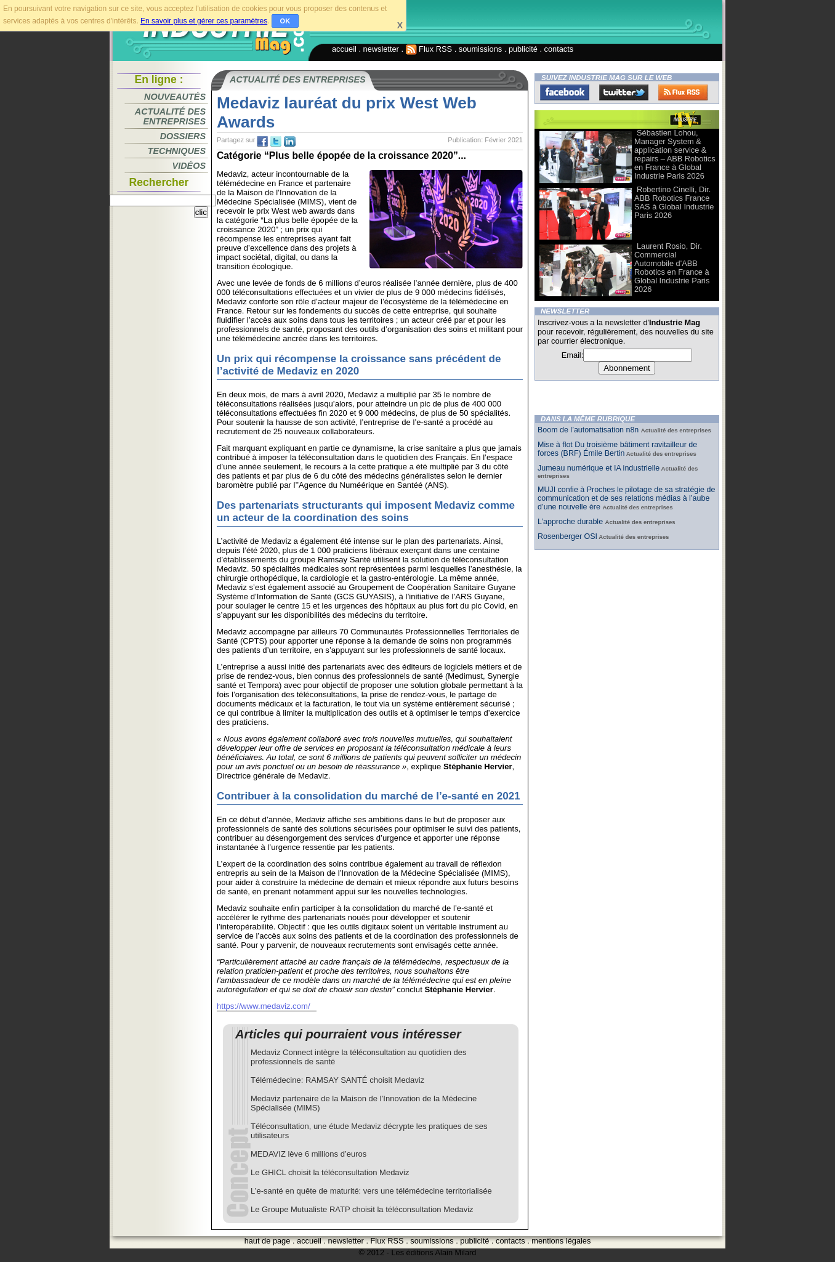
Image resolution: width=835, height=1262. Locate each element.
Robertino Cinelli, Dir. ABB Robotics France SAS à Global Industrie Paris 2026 (674, 202)
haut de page (267, 1240)
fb (262, 142)
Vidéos (189, 166)
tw (276, 142)
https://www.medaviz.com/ (263, 1006)
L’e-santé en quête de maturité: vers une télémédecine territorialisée (371, 1190)
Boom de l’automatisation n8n (589, 430)
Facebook (564, 92)
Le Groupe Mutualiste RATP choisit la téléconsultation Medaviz (362, 1209)
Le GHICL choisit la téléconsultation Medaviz (330, 1172)
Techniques (177, 151)
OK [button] (285, 21)
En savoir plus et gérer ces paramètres (203, 21)
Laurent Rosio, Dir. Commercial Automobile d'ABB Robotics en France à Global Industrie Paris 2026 (671, 267)
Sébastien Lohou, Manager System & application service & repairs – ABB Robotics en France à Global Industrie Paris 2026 (675, 154)
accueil (344, 49)
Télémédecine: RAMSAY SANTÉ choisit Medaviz (337, 1080)
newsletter (381, 49)
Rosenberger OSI (567, 536)
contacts (559, 49)
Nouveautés (175, 97)
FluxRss (683, 92)
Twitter (623, 92)
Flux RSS (429, 49)
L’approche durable (571, 521)
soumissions (480, 49)
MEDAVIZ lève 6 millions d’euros (308, 1154)
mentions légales (561, 1240)
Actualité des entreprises (170, 116)
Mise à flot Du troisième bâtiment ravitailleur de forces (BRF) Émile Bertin (617, 449)
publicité (523, 49)
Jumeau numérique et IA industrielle (599, 468)
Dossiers (183, 136)
